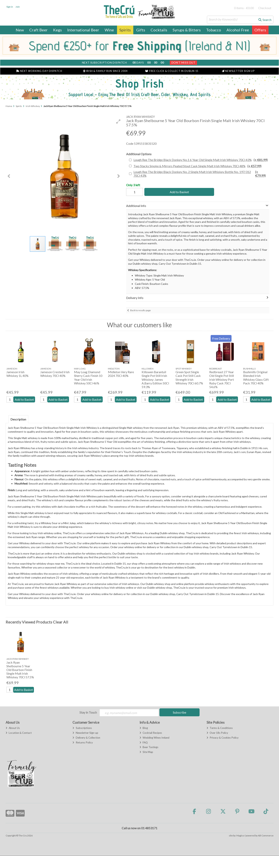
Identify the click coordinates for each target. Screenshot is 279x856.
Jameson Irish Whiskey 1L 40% (17, 373)
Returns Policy (82, 742)
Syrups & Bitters (187, 30)
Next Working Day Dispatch (39, 71)
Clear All (60, 622)
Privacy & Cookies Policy (223, 737)
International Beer (83, 30)
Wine (109, 30)
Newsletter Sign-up (85, 733)
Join (18, 6)
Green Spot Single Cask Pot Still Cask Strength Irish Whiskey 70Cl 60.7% (189, 377)
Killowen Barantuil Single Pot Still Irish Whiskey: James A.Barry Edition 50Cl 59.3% (155, 379)
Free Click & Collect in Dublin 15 (171, 71)
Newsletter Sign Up (238, 71)
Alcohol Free (237, 30)
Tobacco (213, 30)
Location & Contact (19, 733)
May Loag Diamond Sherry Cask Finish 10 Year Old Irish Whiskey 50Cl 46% (88, 377)
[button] (118, 121)
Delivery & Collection (86, 737)
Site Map (146, 752)
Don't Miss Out (183, 62)
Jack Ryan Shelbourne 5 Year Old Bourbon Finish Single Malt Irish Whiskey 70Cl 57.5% (20, 670)
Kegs (57, 30)
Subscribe (179, 712)
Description (18, 419)
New (20, 30)
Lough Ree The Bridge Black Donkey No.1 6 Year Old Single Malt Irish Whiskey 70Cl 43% (200, 160)
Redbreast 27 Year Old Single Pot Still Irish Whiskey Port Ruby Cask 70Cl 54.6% (221, 379)
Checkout (264, 8)
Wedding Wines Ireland (154, 737)
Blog (144, 728)
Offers (260, 30)
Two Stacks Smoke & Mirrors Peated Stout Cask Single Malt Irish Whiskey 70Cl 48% (197, 166)
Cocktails (159, 30)
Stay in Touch (88, 712)
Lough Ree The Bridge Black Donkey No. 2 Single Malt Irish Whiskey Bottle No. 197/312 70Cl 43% (200, 173)
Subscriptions (82, 728)
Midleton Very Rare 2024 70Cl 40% (121, 373)
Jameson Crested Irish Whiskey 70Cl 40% (55, 373)
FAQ (144, 742)
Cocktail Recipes (151, 733)
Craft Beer (38, 30)
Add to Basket (178, 192)
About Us (13, 728)
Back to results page (140, 310)
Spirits (125, 30)
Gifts (140, 30)
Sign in (9, 6)
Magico (240, 835)
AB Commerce (265, 835)
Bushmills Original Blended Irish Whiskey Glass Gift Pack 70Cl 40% (256, 377)
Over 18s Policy (217, 733)
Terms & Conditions (220, 728)
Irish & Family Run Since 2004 (105, 71)
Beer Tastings (149, 747)
